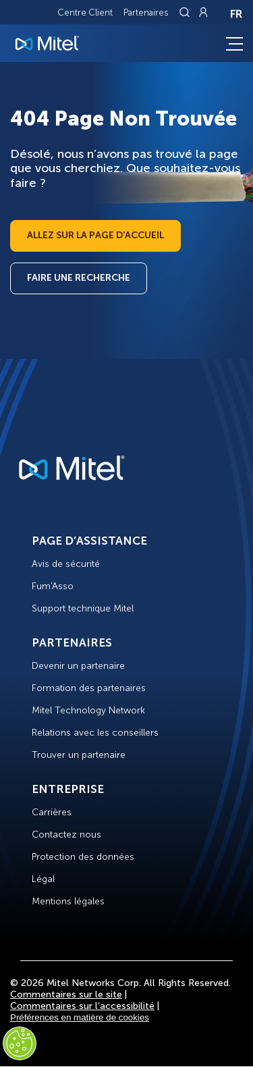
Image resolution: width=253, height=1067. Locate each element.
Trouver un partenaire (78, 755)
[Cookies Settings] (19, 1043)
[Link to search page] (186, 12)
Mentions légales (68, 901)
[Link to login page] (203, 12)
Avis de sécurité (66, 564)
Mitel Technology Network (88, 710)
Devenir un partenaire (78, 666)
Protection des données (83, 857)
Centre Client (85, 12)
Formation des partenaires (89, 688)
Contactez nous (66, 834)
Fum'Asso (53, 586)
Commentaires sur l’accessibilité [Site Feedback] (82, 1006)
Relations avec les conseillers (95, 732)
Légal (43, 879)
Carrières (52, 812)
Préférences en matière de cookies (79, 1017)
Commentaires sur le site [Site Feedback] (66, 994)
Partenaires (146, 12)
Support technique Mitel (83, 608)
